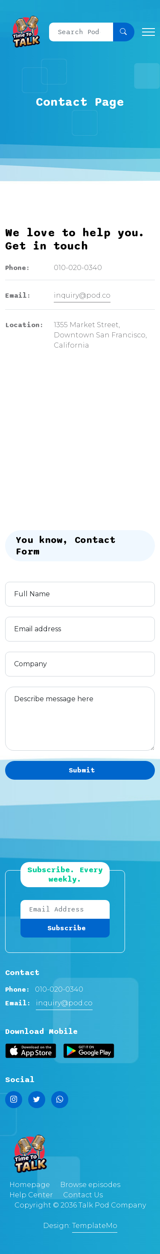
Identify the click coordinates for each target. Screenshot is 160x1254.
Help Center (31, 1195)
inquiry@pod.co (82, 295)
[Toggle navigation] (148, 31)
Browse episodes (90, 1185)
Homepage (29, 1185)
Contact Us (83, 1195)
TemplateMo (94, 1226)
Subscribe (66, 928)
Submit (82, 770)
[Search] (81, 32)
